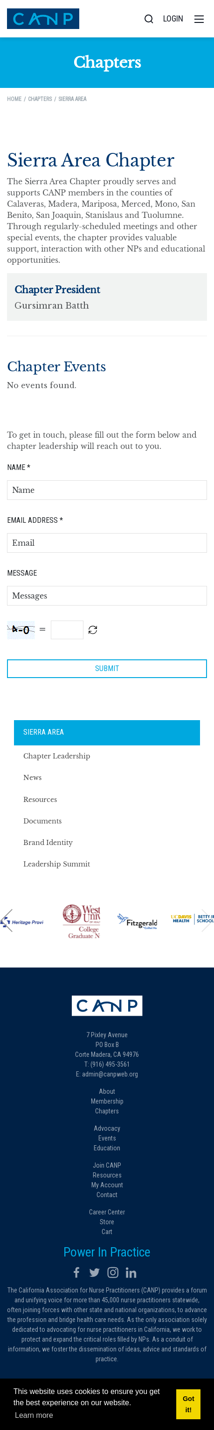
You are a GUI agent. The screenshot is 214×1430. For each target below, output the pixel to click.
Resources (107, 1175)
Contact (107, 1195)
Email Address (35, 520)
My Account (107, 1185)
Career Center (107, 1212)
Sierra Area (43, 732)
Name (18, 467)
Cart (107, 1231)
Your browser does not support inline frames (107, 314)
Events (107, 1138)
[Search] (149, 19)
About (107, 1091)
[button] (7, 920)
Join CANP (107, 1165)
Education (107, 1148)
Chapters (107, 1111)
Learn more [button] (34, 1415)
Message (22, 573)
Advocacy (107, 1128)
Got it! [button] (188, 1404)
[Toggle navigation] (199, 19)
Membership (107, 1101)
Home (14, 99)
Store (107, 1222)
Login (173, 18)
